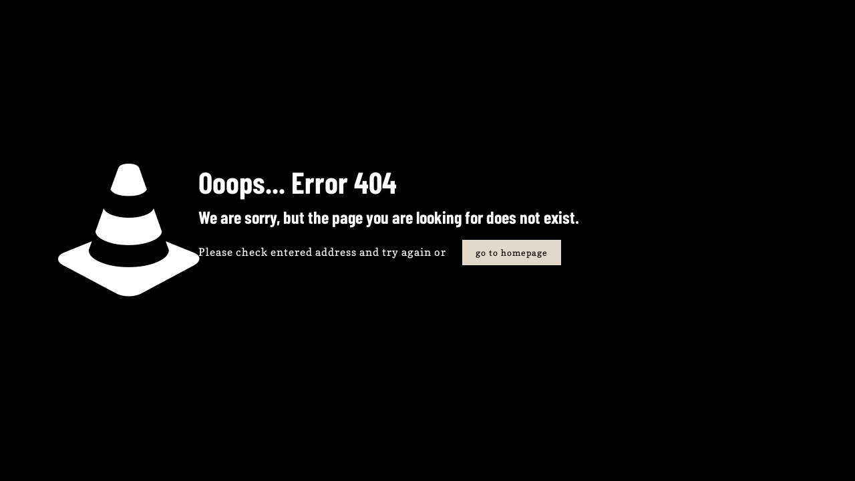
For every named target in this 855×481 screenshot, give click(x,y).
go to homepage (512, 252)
